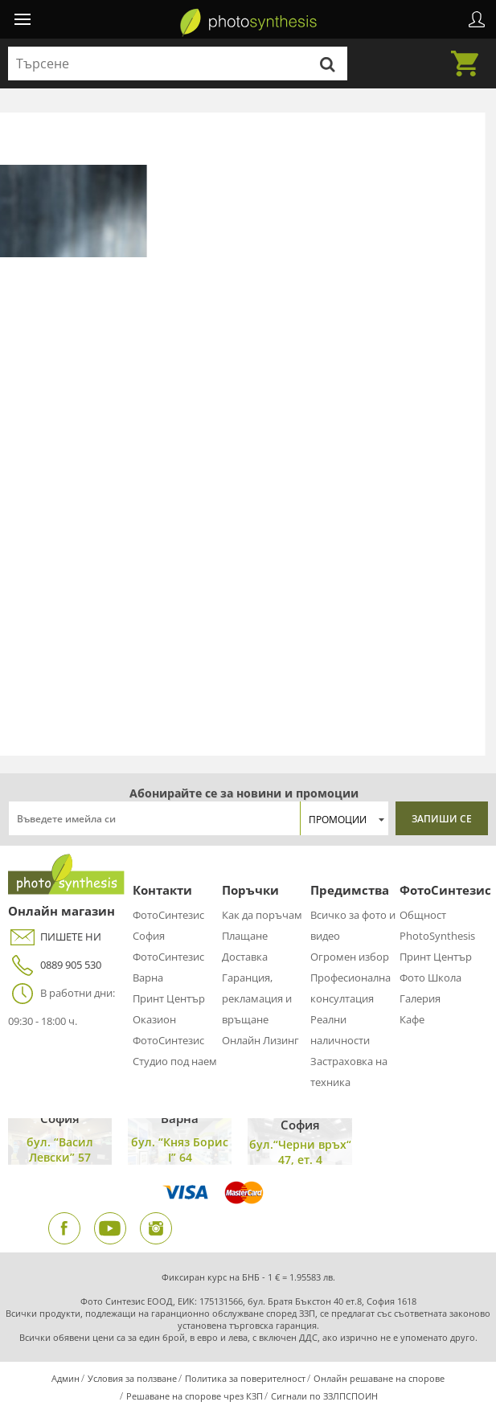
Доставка (245, 956)
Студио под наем (175, 1061)
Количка (469, 54)
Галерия (420, 998)
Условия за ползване (132, 1378)
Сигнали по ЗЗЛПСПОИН (324, 1396)
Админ (65, 1378)
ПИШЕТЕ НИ (54, 937)
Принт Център (169, 998)
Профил (476, 19)
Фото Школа (430, 977)
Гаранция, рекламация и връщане (257, 998)
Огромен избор (349, 956)
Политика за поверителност (245, 1378)
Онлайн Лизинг (260, 1040)
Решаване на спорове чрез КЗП (194, 1396)
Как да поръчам (262, 915)
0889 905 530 (54, 965)
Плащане (245, 935)
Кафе (412, 1019)
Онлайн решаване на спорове (379, 1378)
